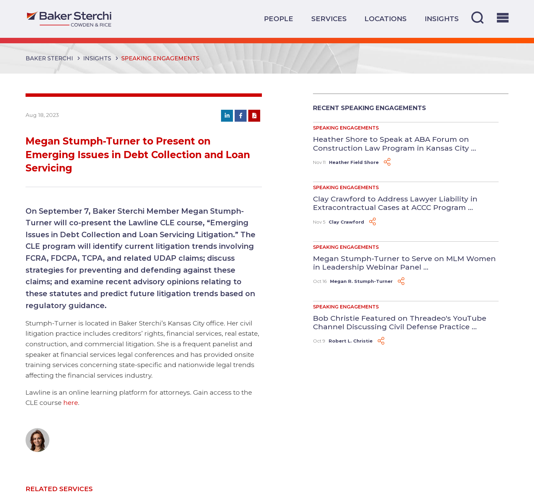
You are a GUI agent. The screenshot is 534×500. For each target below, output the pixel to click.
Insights (442, 19)
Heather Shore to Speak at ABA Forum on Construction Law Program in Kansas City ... (394, 143)
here (70, 402)
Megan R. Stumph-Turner (361, 281)
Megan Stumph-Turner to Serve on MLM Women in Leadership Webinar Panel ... (404, 262)
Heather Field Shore (354, 162)
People (278, 19)
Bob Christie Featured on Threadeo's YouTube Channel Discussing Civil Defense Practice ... (399, 322)
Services (329, 19)
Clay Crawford (346, 222)
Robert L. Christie (351, 341)
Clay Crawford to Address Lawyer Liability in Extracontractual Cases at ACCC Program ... (395, 203)
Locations (385, 19)
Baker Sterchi (49, 58)
